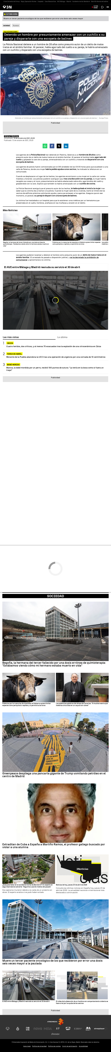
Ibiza (10, 343)
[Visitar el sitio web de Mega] (48, 1028)
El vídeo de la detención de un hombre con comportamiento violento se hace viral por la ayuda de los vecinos (82, 1002)
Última (96, 7)
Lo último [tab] (62, 337)
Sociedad (55, 596)
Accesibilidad (83, 1046)
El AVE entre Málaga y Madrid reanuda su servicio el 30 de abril (42, 267)
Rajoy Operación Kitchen (28, 1)
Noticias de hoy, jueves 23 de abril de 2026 (71, 885)
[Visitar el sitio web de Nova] (38, 1028)
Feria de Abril (14, 354)
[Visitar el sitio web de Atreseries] (58, 1028)
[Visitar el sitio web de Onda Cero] (68, 1028)
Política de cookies (54, 1046)
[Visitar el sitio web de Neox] (28, 1028)
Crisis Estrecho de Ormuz (12, 1)
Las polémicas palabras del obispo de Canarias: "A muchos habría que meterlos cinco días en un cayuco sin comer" (82, 704)
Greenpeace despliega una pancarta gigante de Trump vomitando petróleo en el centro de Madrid (54, 775)
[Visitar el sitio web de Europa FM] (78, 1028)
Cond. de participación (69, 1046)
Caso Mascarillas (50, 1)
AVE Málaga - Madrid (64, 1)
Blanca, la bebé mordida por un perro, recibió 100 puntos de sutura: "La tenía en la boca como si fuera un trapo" (55, 368)
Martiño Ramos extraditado (100, 1)
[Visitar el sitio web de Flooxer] (55, 1034)
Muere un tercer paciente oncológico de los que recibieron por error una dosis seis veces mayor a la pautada (52, 962)
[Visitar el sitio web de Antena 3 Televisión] (8, 1028)
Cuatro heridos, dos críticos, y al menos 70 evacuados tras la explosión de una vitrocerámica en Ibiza (53, 346)
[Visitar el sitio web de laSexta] (18, 1028)
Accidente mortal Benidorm (81, 1)
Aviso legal (27, 1046)
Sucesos (16, 25)
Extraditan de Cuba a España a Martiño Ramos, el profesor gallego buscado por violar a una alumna (53, 846)
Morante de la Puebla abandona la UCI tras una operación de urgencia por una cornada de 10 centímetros (55, 357)
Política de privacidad (39, 1046)
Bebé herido (13, 365)
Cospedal (41, 1)
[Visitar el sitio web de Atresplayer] (100, 1028)
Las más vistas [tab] (11, 337)
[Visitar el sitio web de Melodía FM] (88, 1028)
